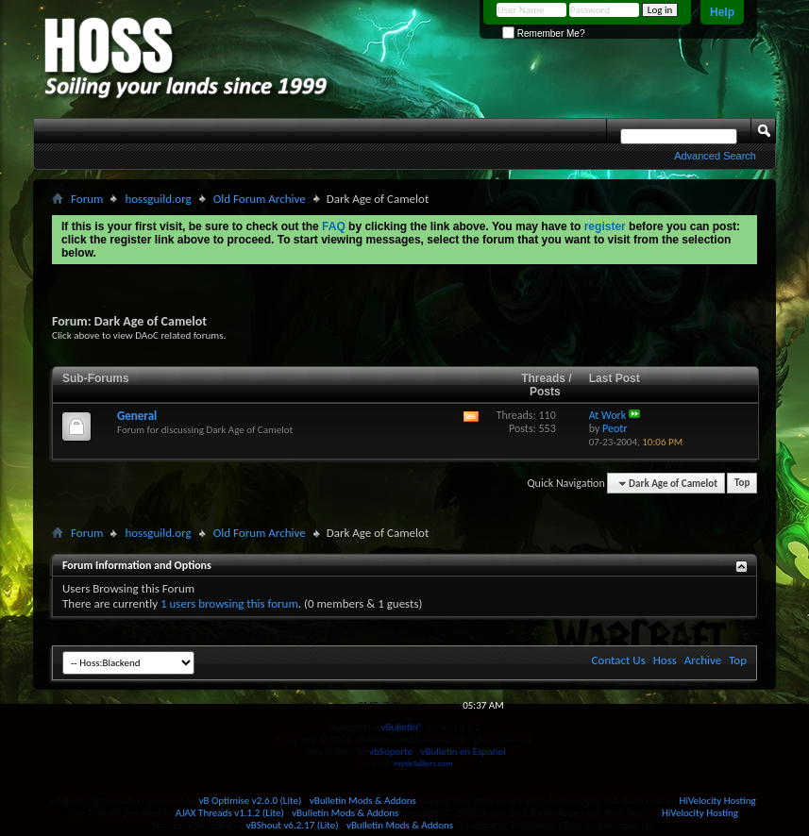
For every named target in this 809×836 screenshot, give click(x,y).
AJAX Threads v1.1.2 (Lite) (230, 813)
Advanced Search (715, 155)
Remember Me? (543, 33)
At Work (608, 415)
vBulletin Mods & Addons (363, 800)
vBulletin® (401, 727)
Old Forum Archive (259, 199)
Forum (87, 199)
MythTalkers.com (423, 763)
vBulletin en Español (463, 751)
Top (742, 483)
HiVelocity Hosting (718, 800)
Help (722, 12)
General (137, 416)
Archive (702, 660)
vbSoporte (391, 751)
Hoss (665, 660)
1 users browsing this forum (229, 603)
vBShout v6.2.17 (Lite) (292, 825)
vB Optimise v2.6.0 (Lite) (250, 800)
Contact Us (619, 660)
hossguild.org (158, 199)
